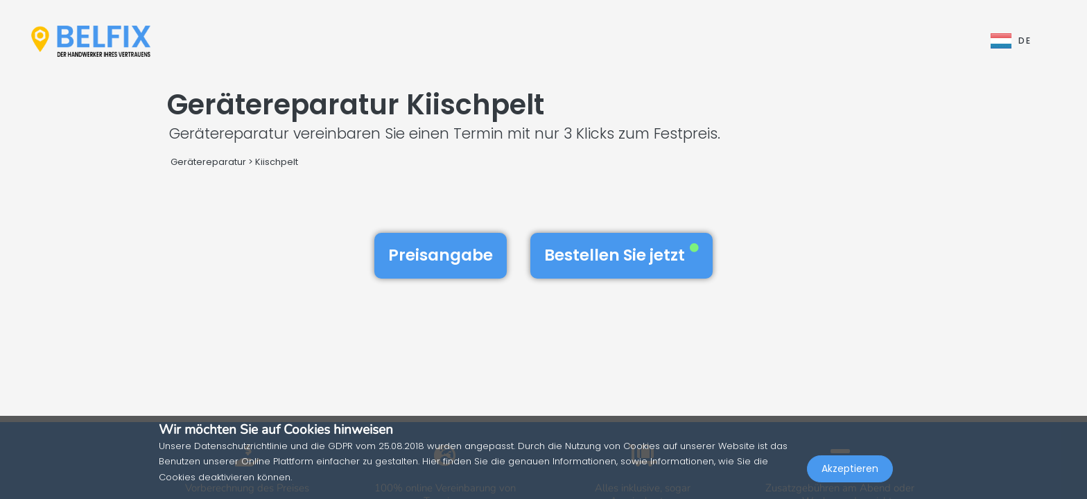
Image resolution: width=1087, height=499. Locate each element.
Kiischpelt (276, 162)
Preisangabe (440, 255)
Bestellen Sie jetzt (621, 255)
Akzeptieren (849, 468)
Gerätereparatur (208, 162)
